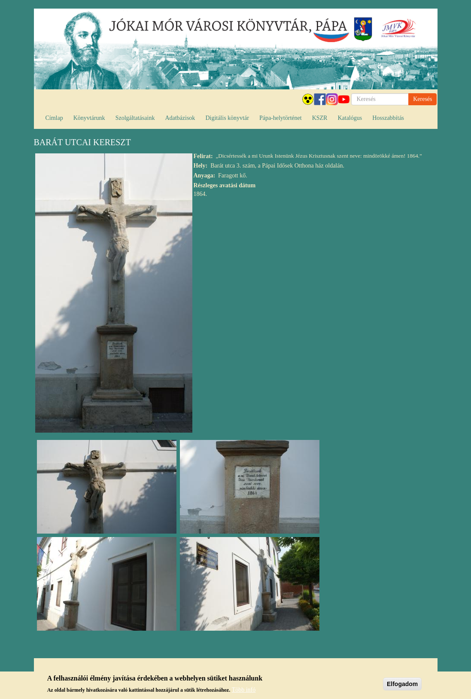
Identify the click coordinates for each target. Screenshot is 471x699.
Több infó (244, 690)
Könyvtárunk (89, 118)
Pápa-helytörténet (280, 118)
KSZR (320, 118)
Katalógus (349, 118)
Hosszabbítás (388, 118)
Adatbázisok (180, 118)
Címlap (54, 118)
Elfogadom (402, 684)
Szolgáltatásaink (135, 118)
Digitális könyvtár (227, 118)
